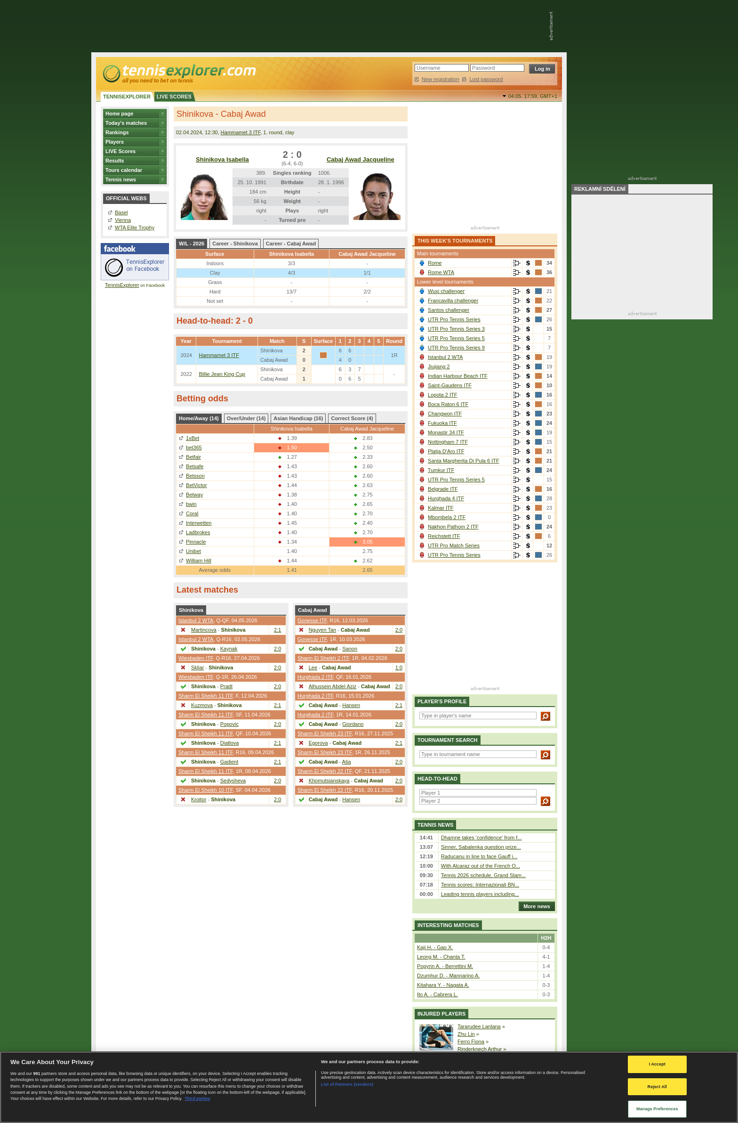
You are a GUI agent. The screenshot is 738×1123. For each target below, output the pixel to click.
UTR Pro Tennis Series (454, 319)
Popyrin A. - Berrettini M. (445, 966)
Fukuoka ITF (442, 423)
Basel (121, 212)
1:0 (398, 667)
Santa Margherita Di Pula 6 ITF (463, 461)
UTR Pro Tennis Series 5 (456, 338)
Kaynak (229, 648)
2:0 (277, 648)
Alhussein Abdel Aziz (333, 686)
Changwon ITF (445, 413)
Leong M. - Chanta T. (441, 957)
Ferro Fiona (470, 1041)
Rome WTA (441, 272)
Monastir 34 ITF (446, 432)
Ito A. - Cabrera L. (437, 994)
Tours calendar (123, 170)
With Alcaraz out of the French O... (480, 866)
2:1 (277, 630)
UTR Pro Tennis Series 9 (456, 347)
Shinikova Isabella (222, 159)
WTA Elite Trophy (134, 227)
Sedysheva (233, 780)
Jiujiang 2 (438, 366)
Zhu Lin (466, 1034)
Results (114, 160)
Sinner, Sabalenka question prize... (481, 847)
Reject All (657, 1086)
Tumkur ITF (441, 470)
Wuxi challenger (446, 291)
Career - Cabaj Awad (291, 243)
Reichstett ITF (444, 536)
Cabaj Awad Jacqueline (360, 159)
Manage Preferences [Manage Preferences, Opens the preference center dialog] (657, 1109)
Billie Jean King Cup (222, 374)
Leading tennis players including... (480, 894)
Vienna (123, 220)
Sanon (349, 648)
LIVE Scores (120, 151)
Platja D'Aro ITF (446, 451)
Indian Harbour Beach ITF (458, 376)
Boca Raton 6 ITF (448, 404)
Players (114, 142)
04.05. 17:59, (532, 96)
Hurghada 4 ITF (446, 498)
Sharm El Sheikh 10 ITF (205, 790)
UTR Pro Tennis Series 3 (456, 329)
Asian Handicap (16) (298, 418)
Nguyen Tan (323, 630)
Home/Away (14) (199, 418)
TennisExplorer (122, 285)
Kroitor (198, 799)
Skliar (197, 667)
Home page (119, 113)
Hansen (351, 705)
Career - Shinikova (235, 243)
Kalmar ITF (440, 508)
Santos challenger (448, 310)
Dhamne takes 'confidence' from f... (481, 837)
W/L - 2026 (191, 243)
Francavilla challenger (453, 300)
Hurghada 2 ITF (315, 677)
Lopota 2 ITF (442, 395)
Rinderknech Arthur (479, 1049)
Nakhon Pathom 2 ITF (453, 526)
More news (534, 906)
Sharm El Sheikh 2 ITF (323, 658)
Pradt (226, 686)
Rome (434, 263)
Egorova (318, 743)
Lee (313, 667)
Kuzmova (202, 705)
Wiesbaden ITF (195, 658)
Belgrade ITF (443, 489)
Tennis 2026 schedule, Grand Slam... (483, 875)
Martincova (204, 630)
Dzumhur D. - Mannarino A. (448, 975)
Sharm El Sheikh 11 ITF (205, 696)
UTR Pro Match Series (454, 545)
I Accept (657, 1064)
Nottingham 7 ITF (448, 442)
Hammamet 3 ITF (240, 132)
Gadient (229, 762)
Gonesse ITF (312, 620)
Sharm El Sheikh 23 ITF (324, 733)
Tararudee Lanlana (479, 1026)
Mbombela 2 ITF (446, 517)
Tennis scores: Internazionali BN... (480, 884)
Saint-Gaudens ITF (450, 385)
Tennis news (120, 179)
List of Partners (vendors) (347, 1084)
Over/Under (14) (246, 418)
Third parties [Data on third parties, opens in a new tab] (197, 1098)
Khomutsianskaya (329, 780)
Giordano (352, 724)
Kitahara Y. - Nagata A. (443, 985)
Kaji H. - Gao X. (435, 947)
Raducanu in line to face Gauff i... (479, 856)
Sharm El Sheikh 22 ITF (324, 771)
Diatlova (229, 743)
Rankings (117, 132)
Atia (346, 762)
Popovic (229, 724)
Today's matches (126, 123)
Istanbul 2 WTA (195, 620)
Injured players (441, 1014)
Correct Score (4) (352, 418)
